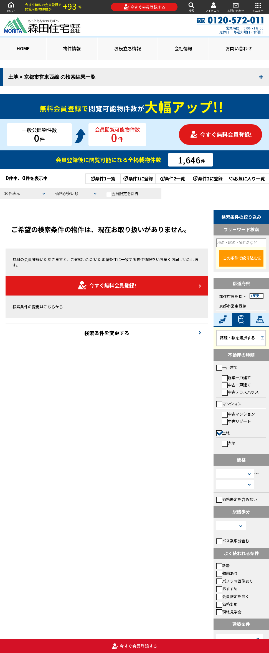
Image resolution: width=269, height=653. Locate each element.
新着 (223, 565)
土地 (223, 433)
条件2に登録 (207, 178)
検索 (191, 6)
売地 (228, 443)
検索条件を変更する (106, 332)
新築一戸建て (236, 377)
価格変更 (227, 604)
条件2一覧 (172, 178)
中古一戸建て (236, 385)
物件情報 (72, 48)
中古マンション (238, 414)
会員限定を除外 (122, 194)
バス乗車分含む (232, 540)
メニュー (258, 6)
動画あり (227, 573)
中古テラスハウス (240, 392)
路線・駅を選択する (237, 338)
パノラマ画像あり (234, 581)
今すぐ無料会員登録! (221, 134)
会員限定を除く (232, 596)
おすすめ (227, 588)
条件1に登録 (138, 178)
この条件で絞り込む (240, 258)
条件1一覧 (103, 178)
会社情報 (183, 48)
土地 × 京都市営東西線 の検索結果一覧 (51, 77)
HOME (11, 7)
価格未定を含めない (236, 499)
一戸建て (227, 367)
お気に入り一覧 (247, 178)
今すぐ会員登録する (144, 7)
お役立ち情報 (127, 48)
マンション (229, 403)
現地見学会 (229, 612)
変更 (256, 296)
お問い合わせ (236, 6)
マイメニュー (213, 7)
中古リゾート (236, 421)
